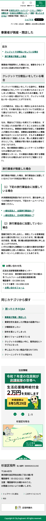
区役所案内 (27, 507)
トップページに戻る (10, 494)
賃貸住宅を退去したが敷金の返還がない (22, 321)
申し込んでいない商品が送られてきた (21, 349)
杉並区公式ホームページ (18, 10)
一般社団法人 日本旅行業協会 (18, 215)
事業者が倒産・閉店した (15, 317)
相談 (32, 13)
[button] (23, 4)
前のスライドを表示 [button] (15, 414)
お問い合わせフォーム (14, 287)
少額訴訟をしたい (12, 326)
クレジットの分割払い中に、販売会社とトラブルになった (23, 343)
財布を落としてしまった (15, 331)
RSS (4, 498)
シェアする (29, 19)
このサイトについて (33, 494)
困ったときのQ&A (15, 309)
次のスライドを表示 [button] (22, 414)
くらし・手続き (36, 10)
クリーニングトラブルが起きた (18, 354)
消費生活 (4, 13)
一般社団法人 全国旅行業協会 (18, 210)
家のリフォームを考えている (17, 336)
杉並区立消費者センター (19, 13)
